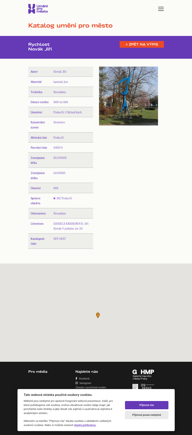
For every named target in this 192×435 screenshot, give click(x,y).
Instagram (83, 383)
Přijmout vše (146, 405)
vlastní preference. (85, 425)
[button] (98, 315)
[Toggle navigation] (161, 8)
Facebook (82, 378)
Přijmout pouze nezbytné (146, 414)
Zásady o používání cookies (90, 387)
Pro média (37, 371)
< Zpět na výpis (142, 44)
